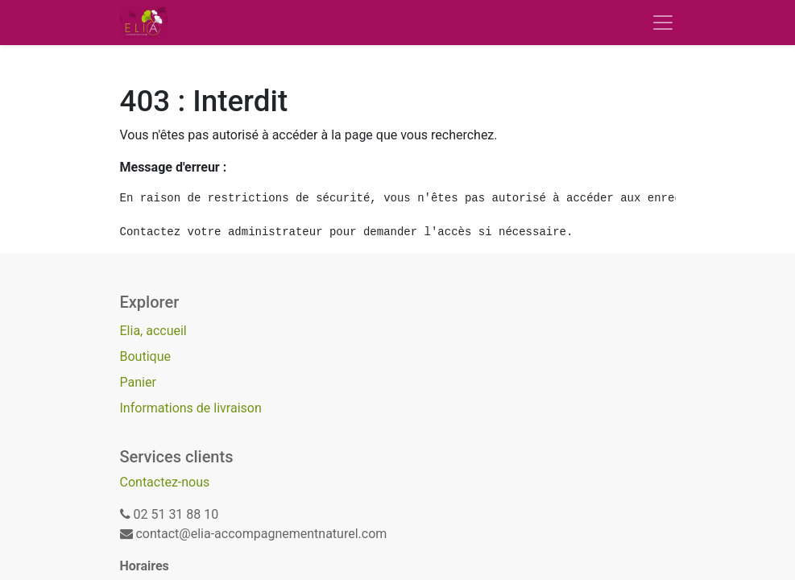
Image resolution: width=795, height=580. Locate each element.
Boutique (145, 356)
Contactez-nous (165, 482)
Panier (138, 382)
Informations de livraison (191, 408)
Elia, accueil (153, 330)
